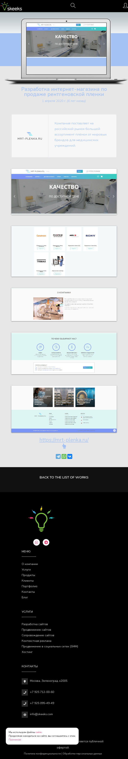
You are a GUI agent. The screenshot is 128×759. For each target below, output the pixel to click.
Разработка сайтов (35, 624)
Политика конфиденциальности (42, 753)
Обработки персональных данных (82, 753)
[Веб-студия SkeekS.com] (11, 6)
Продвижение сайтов (36, 630)
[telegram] (46, 542)
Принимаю (15, 739)
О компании (30, 564)
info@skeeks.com (41, 714)
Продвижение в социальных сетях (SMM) (50, 646)
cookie (38, 732)
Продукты (28, 575)
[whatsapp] (36, 542)
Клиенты (28, 581)
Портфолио (29, 586)
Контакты (28, 592)
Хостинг (27, 652)
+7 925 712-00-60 (42, 692)
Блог (25, 597)
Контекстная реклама (36, 641)
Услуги (26, 570)
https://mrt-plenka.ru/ (64, 439)
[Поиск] (73, 7)
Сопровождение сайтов (38, 635)
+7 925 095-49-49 (42, 703)
